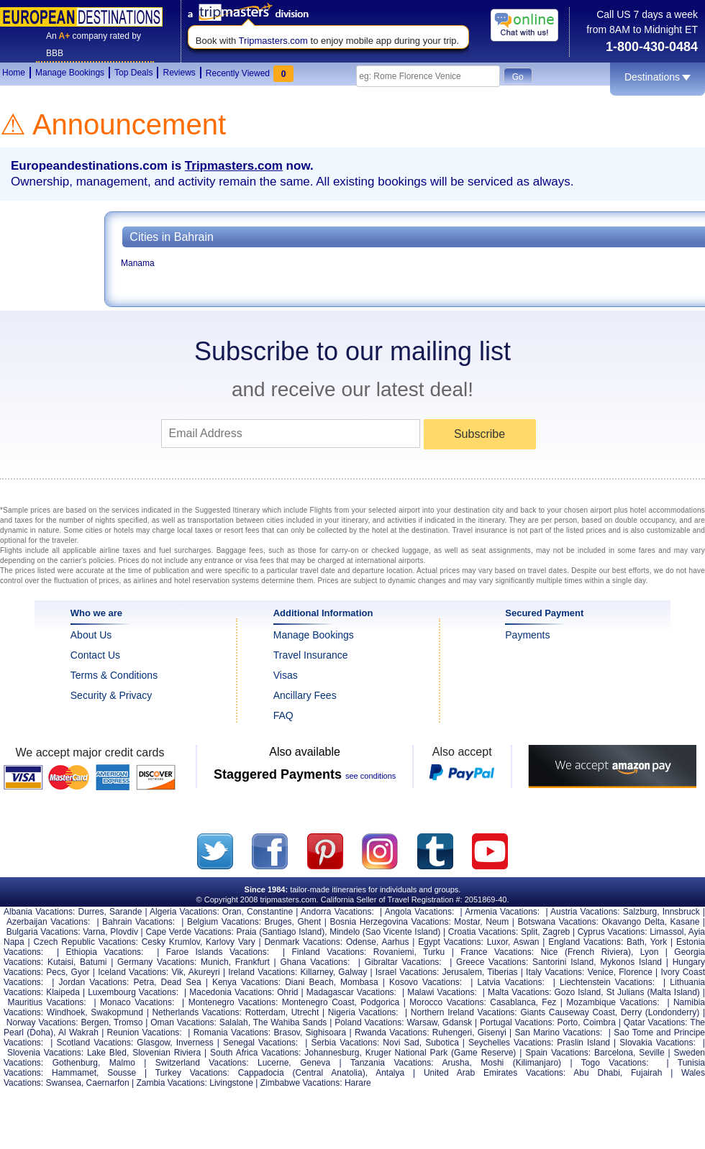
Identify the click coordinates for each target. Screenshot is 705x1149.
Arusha (455, 1063)
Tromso (128, 1022)
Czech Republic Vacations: (85, 942)
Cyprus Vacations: (612, 932)
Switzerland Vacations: (202, 1063)
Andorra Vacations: (337, 912)
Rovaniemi (393, 952)
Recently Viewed (250, 72)
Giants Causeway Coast (567, 1012)
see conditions (370, 776)
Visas (285, 675)
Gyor (80, 972)
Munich (215, 962)
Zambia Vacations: (171, 1083)
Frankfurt (252, 962)
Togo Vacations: (615, 1063)
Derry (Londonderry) (660, 1012)
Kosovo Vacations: (425, 982)
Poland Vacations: (369, 1022)
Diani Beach (309, 982)
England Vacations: (585, 942)
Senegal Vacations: (260, 1043)
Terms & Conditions (114, 675)
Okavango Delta (632, 922)
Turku (434, 952)
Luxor (497, 942)
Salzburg (640, 912)
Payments (527, 635)
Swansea (63, 1083)
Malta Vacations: (520, 992)
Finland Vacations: (328, 952)
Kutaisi (60, 962)
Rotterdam (265, 1012)
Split (529, 932)
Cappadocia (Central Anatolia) (301, 1073)
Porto (568, 1022)
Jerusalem (462, 972)
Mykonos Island (631, 962)
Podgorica (379, 1002)
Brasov (286, 1032)
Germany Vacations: (156, 962)
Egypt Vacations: (450, 942)
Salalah (233, 1022)
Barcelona (613, 1053)
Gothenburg (75, 1063)
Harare (358, 1083)
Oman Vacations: (183, 1022)
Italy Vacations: (555, 972)
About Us (91, 635)
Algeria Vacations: (184, 912)
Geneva (315, 1063)
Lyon (649, 952)
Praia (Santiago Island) (281, 932)
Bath (636, 942)
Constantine (270, 912)
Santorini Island (562, 962)
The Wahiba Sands (290, 1022)
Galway (352, 972)
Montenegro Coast (318, 1002)
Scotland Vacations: (94, 1043)
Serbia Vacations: (345, 1043)
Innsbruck (681, 912)
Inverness (195, 1043)
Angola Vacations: (420, 912)
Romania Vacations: (232, 1032)
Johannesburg (331, 1053)
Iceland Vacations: (133, 972)
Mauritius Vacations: (46, 1002)
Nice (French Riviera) (586, 952)
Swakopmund (117, 1012)
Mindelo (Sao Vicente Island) (384, 932)
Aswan (526, 942)
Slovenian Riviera (166, 1053)
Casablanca (512, 1002)
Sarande (125, 912)
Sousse (121, 1073)
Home (13, 73)
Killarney (317, 972)
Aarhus (395, 942)
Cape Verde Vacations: (189, 932)
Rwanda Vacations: (392, 1032)
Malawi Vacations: (442, 992)
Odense (361, 942)
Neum (497, 922)
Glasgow (153, 1043)
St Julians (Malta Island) (653, 992)
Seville (651, 1053)
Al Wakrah (78, 1032)
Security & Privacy (111, 695)
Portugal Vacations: (517, 1022)
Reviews (179, 73)
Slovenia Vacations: (45, 1053)
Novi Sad (401, 1043)
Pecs (55, 972)
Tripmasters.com (273, 40)
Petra (143, 982)
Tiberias (502, 972)
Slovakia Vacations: (657, 1043)
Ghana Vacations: (315, 962)
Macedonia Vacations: (231, 992)
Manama (138, 263)
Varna (94, 932)
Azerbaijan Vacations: (48, 922)
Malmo (122, 1063)
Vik (177, 972)
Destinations (657, 77)
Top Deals (133, 73)
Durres (91, 912)
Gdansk (457, 1022)
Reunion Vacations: (144, 1032)
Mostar (467, 922)
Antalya (390, 1073)
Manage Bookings (69, 73)
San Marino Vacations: (559, 1032)
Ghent (309, 922)
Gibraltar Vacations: (403, 962)
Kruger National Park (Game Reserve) (441, 1053)
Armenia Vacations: (502, 912)
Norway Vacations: (42, 1022)
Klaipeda (63, 992)
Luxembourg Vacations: (133, 992)
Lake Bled (107, 1053)
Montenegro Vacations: (233, 1002)
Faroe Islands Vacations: (217, 952)
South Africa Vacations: (255, 1053)
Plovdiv (124, 932)
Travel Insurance (310, 655)
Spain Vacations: (558, 1053)
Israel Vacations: (408, 972)
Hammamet (74, 1073)
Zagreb (556, 932)
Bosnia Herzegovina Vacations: (389, 922)
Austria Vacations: (585, 912)
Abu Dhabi (596, 1073)
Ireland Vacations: (262, 972)
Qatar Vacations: (656, 1022)
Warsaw (421, 1022)
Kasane (685, 922)
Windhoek (66, 1012)
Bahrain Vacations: (138, 922)
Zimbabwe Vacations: (301, 1083)
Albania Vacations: (39, 912)
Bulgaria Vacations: (43, 932)
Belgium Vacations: (224, 922)
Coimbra (599, 1022)
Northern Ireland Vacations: (464, 1012)
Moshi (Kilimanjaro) (521, 1063)
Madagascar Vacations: (351, 992)
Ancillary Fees (305, 695)
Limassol (666, 932)
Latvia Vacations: (511, 982)
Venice (601, 972)
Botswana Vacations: (557, 922)
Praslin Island (583, 1043)
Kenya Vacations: (246, 982)
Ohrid (287, 992)
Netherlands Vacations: (197, 1012)
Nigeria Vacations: (363, 1012)
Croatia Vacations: (483, 932)
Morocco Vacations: (447, 1002)
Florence (635, 972)
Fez (549, 1002)
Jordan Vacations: (93, 982)
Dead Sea (181, 982)
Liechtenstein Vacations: (607, 982)
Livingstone (231, 1083)
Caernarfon (107, 1083)
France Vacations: (497, 952)
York (659, 942)
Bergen (95, 1022)
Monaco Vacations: (137, 1002)
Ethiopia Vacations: (105, 952)
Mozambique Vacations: (612, 1002)
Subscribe (479, 434)
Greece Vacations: (492, 962)
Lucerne (273, 1063)
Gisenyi (492, 1032)
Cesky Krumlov (171, 942)
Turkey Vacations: (192, 1073)
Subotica (442, 1043)
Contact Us (95, 655)
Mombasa (359, 982)
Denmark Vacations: (303, 942)
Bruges (278, 922)
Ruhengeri (452, 1032)
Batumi (93, 962)
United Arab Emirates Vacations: (494, 1073)
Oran (232, 912)
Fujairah (646, 1073)
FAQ (283, 715)
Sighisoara (326, 1032)
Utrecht (305, 1012)
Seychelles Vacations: (510, 1043)
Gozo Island (578, 992)
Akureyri (204, 972)
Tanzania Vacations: (392, 1063)
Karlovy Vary (230, 942)
